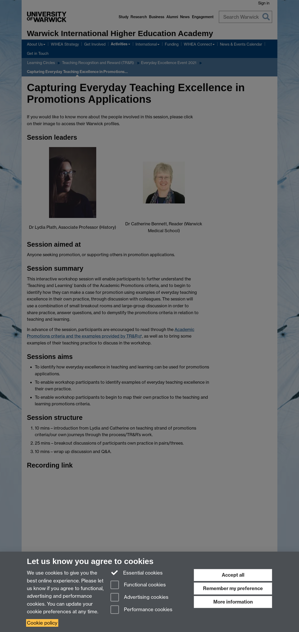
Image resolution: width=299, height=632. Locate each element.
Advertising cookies (139, 597)
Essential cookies (136, 572)
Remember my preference (233, 588)
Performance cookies (141, 610)
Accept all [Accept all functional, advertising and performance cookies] (233, 575)
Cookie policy (42, 623)
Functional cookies (138, 585)
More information (233, 602)
